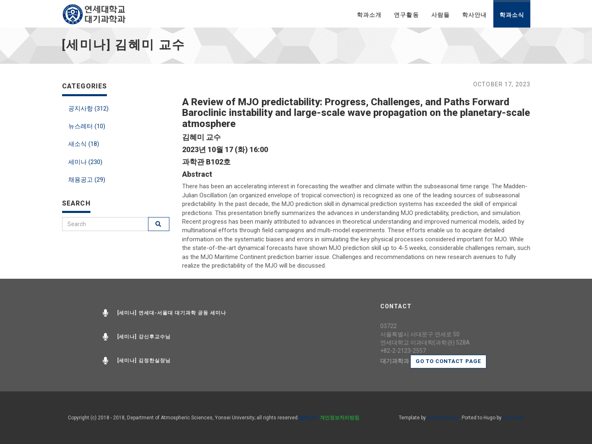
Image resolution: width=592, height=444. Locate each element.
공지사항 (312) (88, 108)
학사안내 (474, 15)
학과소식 (512, 15)
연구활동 (406, 15)
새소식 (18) (83, 144)
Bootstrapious (443, 418)
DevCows (513, 418)
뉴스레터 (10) (86, 126)
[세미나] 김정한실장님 (144, 360)
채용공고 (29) (86, 179)
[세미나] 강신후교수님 (144, 337)
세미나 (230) (85, 162)
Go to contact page (448, 361)
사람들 (440, 15)
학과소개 (369, 15)
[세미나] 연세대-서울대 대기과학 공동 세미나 (171, 313)
